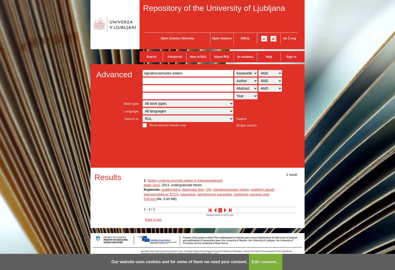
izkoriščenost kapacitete (214, 194)
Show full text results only (167, 125)
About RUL (222, 57)
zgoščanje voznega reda (251, 194)
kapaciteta (187, 194)
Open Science (222, 38)
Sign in (291, 57)
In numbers (245, 57)
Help (269, 57)
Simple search (246, 125)
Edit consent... (265, 262)
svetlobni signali (262, 189)
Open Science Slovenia (177, 38)
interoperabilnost (156, 194)
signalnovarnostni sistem (231, 189)
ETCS (174, 194)
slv (285, 38)
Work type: (131, 104)
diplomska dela (193, 189)
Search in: (131, 119)
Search (151, 57)
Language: (131, 111)
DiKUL (245, 38)
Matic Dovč (152, 185)
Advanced (175, 57)
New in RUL (198, 57)
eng (293, 38)
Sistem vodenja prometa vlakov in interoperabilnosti (184, 180)
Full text (149, 199)
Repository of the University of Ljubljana (214, 8)
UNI (208, 189)
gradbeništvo (170, 189)
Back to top (153, 220)
